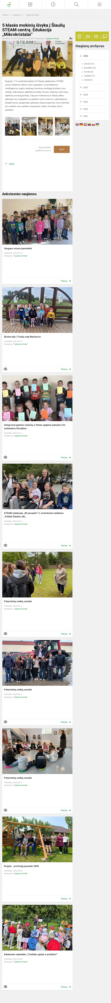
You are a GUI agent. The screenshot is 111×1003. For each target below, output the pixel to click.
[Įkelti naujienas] (30, 4)
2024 (85, 95)
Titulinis (5, 15)
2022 (85, 109)
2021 (85, 116)
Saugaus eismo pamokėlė (18, 248)
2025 (85, 87)
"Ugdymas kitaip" (32, 15)
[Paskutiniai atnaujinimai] (53, 4)
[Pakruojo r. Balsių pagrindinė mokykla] (9, 4)
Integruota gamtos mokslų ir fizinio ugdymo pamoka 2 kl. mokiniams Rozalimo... (35, 427)
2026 (85, 56)
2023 (85, 102)
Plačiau (64, 281)
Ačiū (61, 149)
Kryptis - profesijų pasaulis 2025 (21, 866)
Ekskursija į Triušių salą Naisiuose (22, 336)
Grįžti (11, 164)
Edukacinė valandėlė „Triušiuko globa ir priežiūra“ (30, 954)
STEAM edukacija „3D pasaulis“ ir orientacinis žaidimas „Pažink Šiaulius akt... (34, 515)
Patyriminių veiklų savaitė (18, 601)
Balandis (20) (90, 68)
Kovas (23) (88, 72)
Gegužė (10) (89, 64)
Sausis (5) (88, 80)
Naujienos (17, 15)
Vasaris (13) (89, 76)
